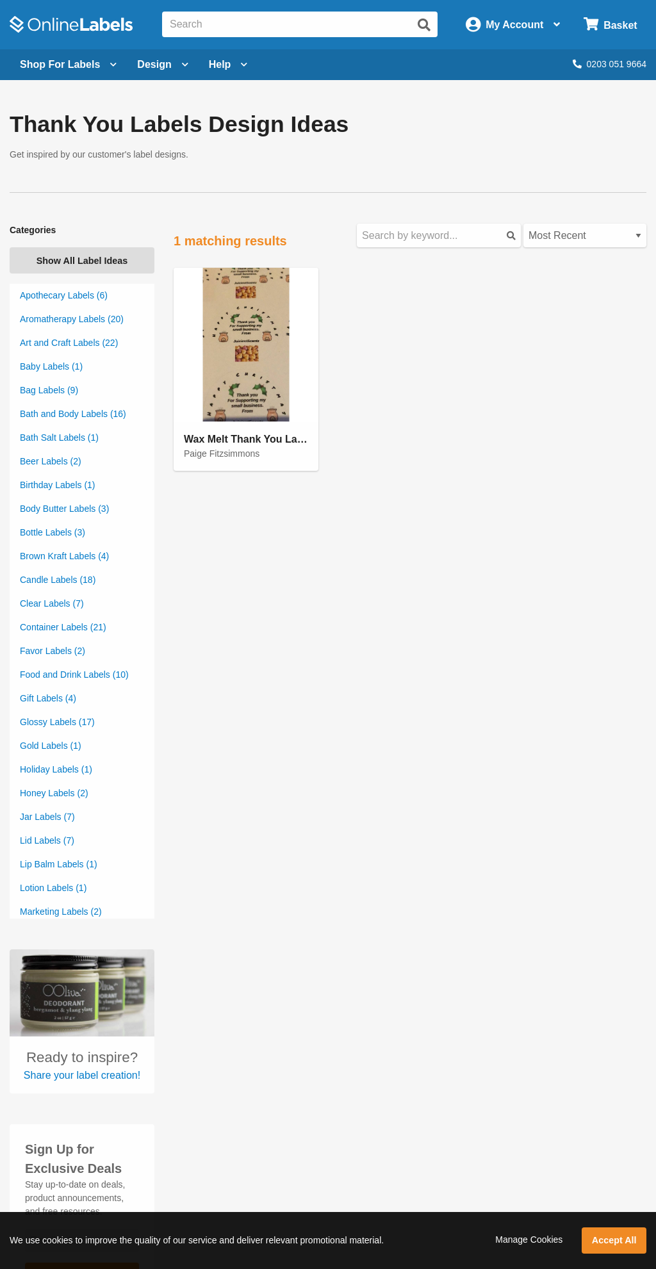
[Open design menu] (162, 64)
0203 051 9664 (609, 64)
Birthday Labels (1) (57, 485)
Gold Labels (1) (50, 746)
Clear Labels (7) (52, 603)
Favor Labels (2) (52, 651)
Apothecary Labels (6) (64, 295)
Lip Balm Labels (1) (58, 864)
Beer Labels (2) (50, 461)
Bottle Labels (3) (52, 532)
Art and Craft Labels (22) (69, 343)
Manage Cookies (528, 1239)
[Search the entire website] (300, 24)
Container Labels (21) (63, 627)
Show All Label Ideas (82, 261)
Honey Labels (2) (54, 793)
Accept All (614, 1240)
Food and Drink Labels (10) (74, 674)
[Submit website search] (424, 25)
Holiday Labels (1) (56, 769)
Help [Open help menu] (228, 64)
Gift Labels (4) (48, 698)
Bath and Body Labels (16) (73, 414)
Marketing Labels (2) (61, 911)
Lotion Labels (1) (53, 888)
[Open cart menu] (610, 25)
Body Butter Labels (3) (64, 509)
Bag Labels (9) (49, 390)
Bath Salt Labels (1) (59, 437)
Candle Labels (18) (57, 580)
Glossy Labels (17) (57, 722)
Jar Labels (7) (47, 817)
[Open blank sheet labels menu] (68, 64)
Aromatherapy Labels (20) (72, 319)
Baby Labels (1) (51, 366)
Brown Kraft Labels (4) (64, 556)
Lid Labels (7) (47, 840)
